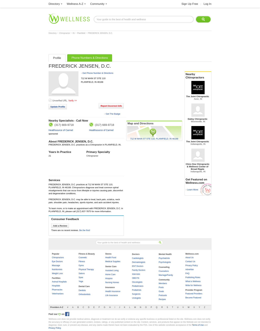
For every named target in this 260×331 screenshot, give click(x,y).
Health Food (110, 257)
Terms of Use (198, 325)
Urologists (136, 298)
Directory (54, 3)
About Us (189, 257)
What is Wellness (193, 281)
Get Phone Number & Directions (97, 73)
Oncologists (137, 282)
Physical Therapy (86, 269)
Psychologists (165, 262)
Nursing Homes (112, 282)
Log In (207, 3)
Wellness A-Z (75, 3)
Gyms (81, 265)
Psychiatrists (164, 258)
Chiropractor (64, 33)
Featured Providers (193, 294)
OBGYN (135, 278)
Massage (56, 265)
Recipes (162, 299)
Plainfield (81, 33)
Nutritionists (57, 269)
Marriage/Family (166, 275)
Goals (161, 291)
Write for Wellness (193, 285)
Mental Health (165, 254)
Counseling (164, 267)
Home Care (110, 274)
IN (74, 33)
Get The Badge (113, 114)
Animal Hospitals (59, 282)
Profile (57, 58)
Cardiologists (137, 258)
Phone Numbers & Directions (89, 57)
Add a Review (60, 226)
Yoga (81, 281)
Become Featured (193, 298)
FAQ (187, 273)
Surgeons (136, 294)
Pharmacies (57, 290)
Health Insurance (112, 291)
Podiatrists (136, 290)
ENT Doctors (137, 266)
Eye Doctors (57, 261)
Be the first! (84, 230)
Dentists (82, 290)
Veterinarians (58, 294)
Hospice (108, 278)
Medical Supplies (112, 261)
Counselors (164, 271)
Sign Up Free (189, 3)
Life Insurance (111, 295)
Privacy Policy (191, 265)
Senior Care (110, 266)
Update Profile (57, 106)
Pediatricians (137, 286)
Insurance (110, 287)
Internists (136, 274)
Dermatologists (138, 262)
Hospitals (56, 286)
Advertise (189, 269)
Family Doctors (138, 270)
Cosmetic (83, 257)
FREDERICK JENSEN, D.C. (100, 33)
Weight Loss (57, 273)
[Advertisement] (109, 43)
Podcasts (163, 295)
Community (97, 3)
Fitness (82, 261)
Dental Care (84, 286)
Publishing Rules (192, 277)
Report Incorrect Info (111, 106)
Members (163, 283)
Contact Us (190, 261)
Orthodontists (84, 294)
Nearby (198, 76)
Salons (82, 273)
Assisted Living (112, 270)
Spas (81, 277)
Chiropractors (58, 257)
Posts (161, 287)
